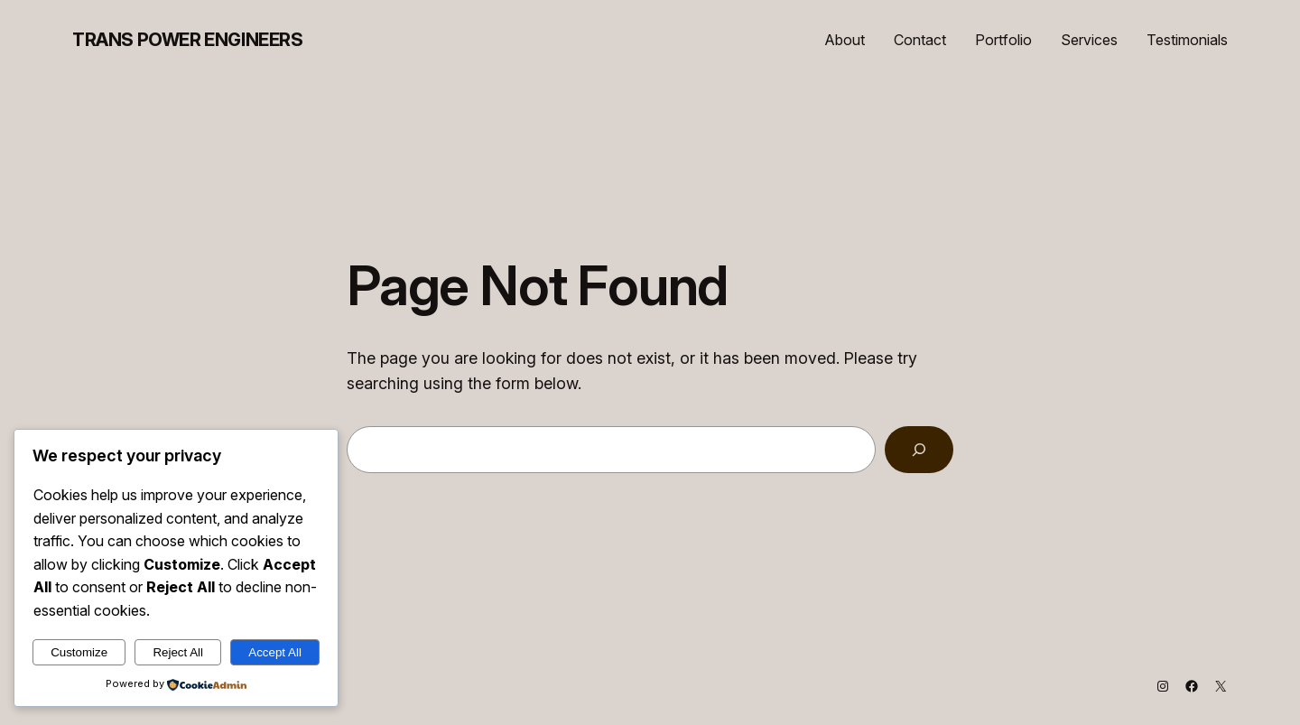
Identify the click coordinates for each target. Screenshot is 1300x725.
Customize (79, 652)
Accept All (275, 652)
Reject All (178, 652)
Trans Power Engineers (187, 40)
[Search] (919, 449)
